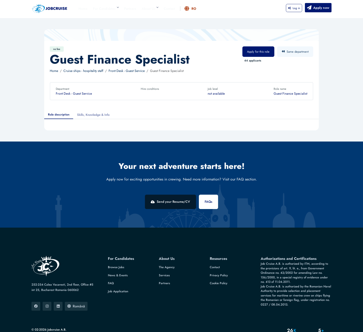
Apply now (318, 7)
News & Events (118, 263)
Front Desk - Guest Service (127, 70)
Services (164, 263)
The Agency (167, 255)
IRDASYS (66, 324)
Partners (130, 8)
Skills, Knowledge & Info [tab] (93, 115)
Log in (294, 8)
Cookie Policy (218, 271)
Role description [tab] (58, 114)
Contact (169, 8)
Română (76, 294)
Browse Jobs (116, 255)
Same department (295, 51)
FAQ (111, 271)
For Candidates (106, 8)
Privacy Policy (219, 263)
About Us (150, 8)
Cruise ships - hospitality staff (83, 70)
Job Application (118, 279)
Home (83, 8)
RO (190, 8)
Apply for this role (258, 51)
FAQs (214, 201)
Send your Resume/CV (165, 201)
